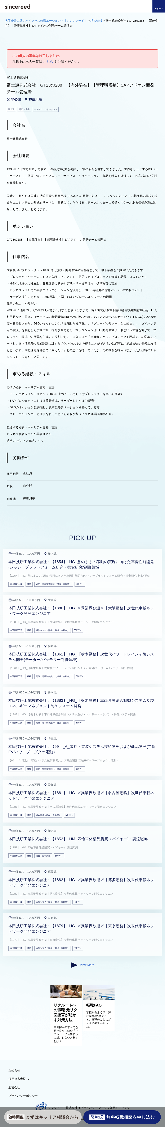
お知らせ (14, 1070)
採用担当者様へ (18, 1078)
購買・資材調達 (43, 856)
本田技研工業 (16, 584)
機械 (29, 584)
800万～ (80, 723)
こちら (48, 61)
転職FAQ (94, 1005)
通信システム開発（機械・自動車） (52, 630)
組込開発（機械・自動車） (48, 815)
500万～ (80, 584)
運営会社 (14, 1087)
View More (82, 965)
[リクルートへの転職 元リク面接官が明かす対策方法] (66, 996)
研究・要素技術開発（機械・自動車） (53, 584)
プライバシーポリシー (23, 1095)
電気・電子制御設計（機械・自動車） (53, 676)
